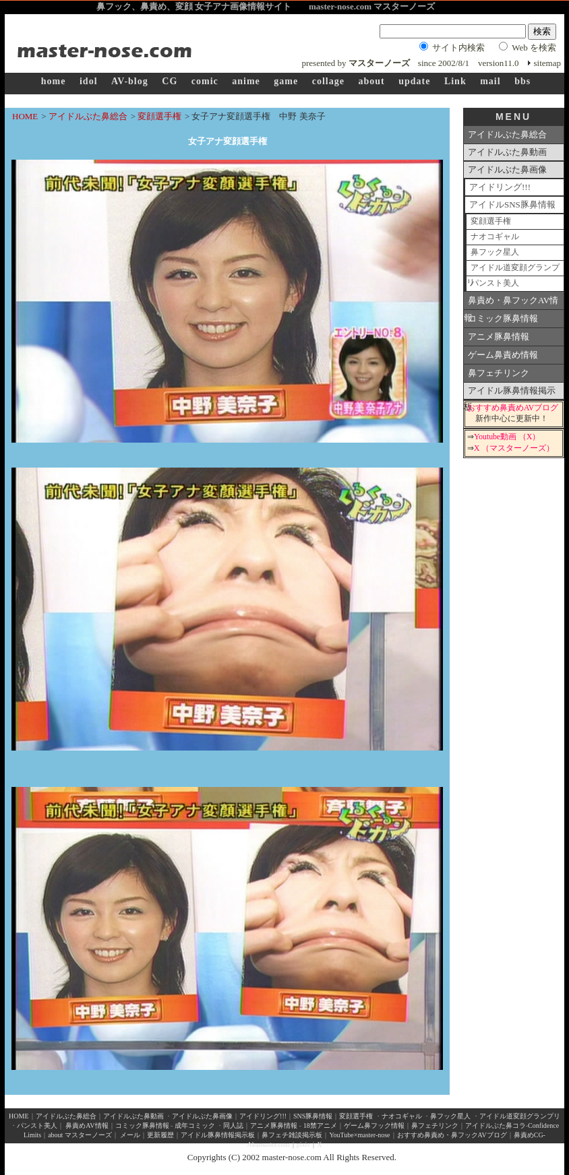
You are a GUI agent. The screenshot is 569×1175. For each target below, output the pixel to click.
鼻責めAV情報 (86, 1125)
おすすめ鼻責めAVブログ (512, 408)
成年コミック (195, 1125)
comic (204, 81)
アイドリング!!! (500, 187)
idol (89, 81)
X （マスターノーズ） (514, 448)
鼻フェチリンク (498, 373)
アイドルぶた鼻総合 (88, 116)
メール (130, 1135)
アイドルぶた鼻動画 (507, 152)
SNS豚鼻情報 (312, 1116)
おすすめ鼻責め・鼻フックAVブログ (452, 1135)
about (371, 81)
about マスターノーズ (80, 1135)
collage (328, 81)
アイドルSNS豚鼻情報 (512, 204)
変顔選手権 (159, 116)
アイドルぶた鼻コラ (495, 1125)
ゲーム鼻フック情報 (374, 1125)
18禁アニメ (319, 1125)
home (53, 81)
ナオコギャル (495, 236)
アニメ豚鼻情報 (498, 336)
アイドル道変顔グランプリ (513, 269)
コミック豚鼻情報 (503, 318)
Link (455, 81)
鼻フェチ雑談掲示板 (292, 1135)
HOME (25, 116)
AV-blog (129, 81)
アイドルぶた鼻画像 (507, 169)
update (414, 81)
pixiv (304, 1144)
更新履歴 (160, 1135)
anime (246, 81)
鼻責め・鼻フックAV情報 (511, 302)
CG (169, 81)
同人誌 (233, 1125)
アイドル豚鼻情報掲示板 (510, 392)
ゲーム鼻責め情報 (503, 355)
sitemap (547, 63)
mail (490, 81)
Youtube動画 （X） (507, 437)
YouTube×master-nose (359, 1135)
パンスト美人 (495, 283)
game (286, 81)
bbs (522, 81)
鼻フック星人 (495, 252)
